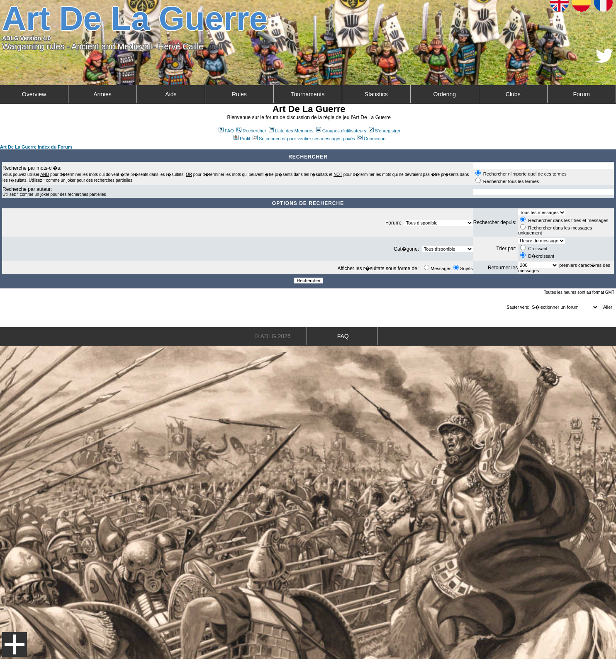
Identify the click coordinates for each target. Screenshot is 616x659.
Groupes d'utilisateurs (341, 130)
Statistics (376, 94)
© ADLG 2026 (273, 336)
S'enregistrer (385, 130)
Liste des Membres (291, 130)
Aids (170, 94)
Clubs (513, 94)
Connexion (372, 138)
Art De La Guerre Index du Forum (36, 146)
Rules (239, 94)
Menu (14, 644)
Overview (34, 94)
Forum (581, 94)
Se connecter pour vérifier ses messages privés (304, 138)
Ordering (444, 94)
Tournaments (307, 94)
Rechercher (251, 130)
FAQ (226, 130)
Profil (242, 138)
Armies (102, 94)
